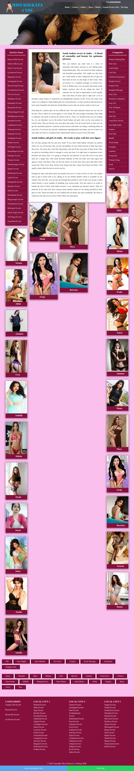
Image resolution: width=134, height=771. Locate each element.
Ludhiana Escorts (75, 730)
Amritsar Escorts (75, 733)
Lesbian (89, 676)
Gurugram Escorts (40, 738)
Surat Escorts (74, 721)
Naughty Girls (11, 667)
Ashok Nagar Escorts (15, 213)
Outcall (111, 169)
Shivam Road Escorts (16, 86)
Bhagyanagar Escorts (15, 199)
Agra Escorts (38, 710)
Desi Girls (112, 134)
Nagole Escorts (13, 169)
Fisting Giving (114, 160)
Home (67, 7)
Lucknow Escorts (40, 730)
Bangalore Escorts (40, 744)
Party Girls (113, 94)
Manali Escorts (110, 741)
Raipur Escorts (109, 730)
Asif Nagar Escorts (15, 217)
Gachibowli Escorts (15, 73)
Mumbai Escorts (40, 705)
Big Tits (74, 676)
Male (35, 676)
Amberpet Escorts (14, 129)
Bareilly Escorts (40, 713)
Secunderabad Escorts (16, 90)
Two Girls (57, 661)
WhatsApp (101, 768)
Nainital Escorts (110, 716)
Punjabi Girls (114, 86)
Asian (8, 676)
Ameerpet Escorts (14, 121)
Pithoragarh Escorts (111, 727)
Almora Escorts (110, 724)
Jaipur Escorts (74, 735)
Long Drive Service (116, 121)
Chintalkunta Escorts (15, 204)
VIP (7, 661)
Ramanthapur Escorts (16, 151)
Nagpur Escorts (110, 705)
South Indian (113, 68)
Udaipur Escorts (75, 744)
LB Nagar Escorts (14, 147)
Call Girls (112, 73)
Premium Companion (117, 99)
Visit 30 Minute (114, 108)
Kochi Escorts (74, 749)
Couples (72, 661)
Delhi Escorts (39, 708)
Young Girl (113, 156)
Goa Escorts (73, 727)
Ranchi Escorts (110, 747)
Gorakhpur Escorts (41, 724)
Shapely (108, 682)
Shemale (21, 676)
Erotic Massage (90, 661)
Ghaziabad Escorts (41, 735)
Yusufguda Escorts (15, 138)
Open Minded (40, 661)
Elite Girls (112, 64)
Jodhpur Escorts (75, 747)
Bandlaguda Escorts (15, 195)
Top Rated (108, 661)
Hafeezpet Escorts (14, 208)
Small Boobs (79, 682)
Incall (111, 164)
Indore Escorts (74, 752)
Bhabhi (111, 138)
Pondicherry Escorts (111, 710)
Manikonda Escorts (15, 173)
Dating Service (42, 682)
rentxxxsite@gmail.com (33, 768)
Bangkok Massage (115, 90)
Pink (61, 676)
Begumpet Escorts (14, 77)
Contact (75, 7)
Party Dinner (61, 682)
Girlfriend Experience (117, 77)
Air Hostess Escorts (12, 720)
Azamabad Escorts (15, 221)
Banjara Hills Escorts (15, 59)
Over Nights (21, 661)
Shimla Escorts (110, 738)
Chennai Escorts (75, 705)
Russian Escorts (11, 710)
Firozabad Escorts (40, 716)
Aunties (112, 129)
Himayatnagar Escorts (16, 112)
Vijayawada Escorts (111, 744)
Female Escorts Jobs (111, 7)
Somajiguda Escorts (15, 81)
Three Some (10, 682)
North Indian (113, 143)
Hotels (97, 7)
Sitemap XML (81, 764)
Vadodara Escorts (75, 724)
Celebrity (112, 151)
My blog (124, 7)
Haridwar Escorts (110, 721)
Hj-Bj (95, 682)
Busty (122, 682)
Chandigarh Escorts (76, 708)
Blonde (48, 676)
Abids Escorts (13, 191)
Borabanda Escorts (15, 108)
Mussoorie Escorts (111, 719)
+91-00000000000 (113, 2)
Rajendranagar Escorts (16, 164)
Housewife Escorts (12, 715)
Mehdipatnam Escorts (16, 116)
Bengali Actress (114, 81)
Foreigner (112, 147)
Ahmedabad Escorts (76, 719)
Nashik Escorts (110, 708)
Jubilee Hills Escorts (15, 64)
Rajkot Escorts (109, 735)
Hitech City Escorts (15, 68)
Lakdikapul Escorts (15, 125)
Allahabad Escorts (40, 719)
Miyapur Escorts (14, 186)
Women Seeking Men (117, 59)
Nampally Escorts (14, 134)
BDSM (25, 682)
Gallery (83, 7)
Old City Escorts (14, 94)
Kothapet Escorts (14, 156)
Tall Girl (112, 112)
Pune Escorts (74, 710)
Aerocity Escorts (40, 741)
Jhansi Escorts (39, 727)
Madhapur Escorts (14, 99)
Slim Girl (112, 116)
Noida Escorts (39, 733)
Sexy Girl (112, 103)
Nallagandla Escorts (15, 182)
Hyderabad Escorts (41, 747)
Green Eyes (104, 676)
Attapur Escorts (13, 143)
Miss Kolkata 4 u (68, 764)
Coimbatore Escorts (76, 738)
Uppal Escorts (13, 178)
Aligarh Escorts (39, 721)
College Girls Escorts (13, 705)
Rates (91, 7)
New (20, 687)
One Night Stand (115, 125)
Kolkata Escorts (39, 749)
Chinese (120, 676)
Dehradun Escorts (111, 713)
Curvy (8, 687)
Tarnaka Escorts (14, 160)
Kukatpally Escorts (15, 103)
